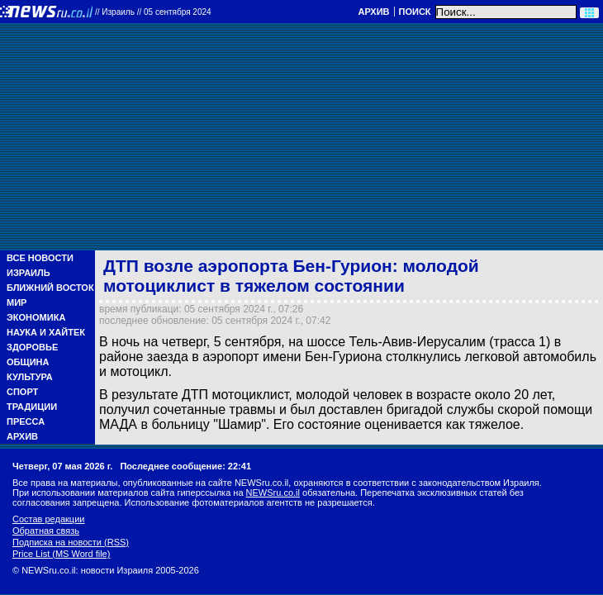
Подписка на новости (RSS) (70, 542)
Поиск (415, 12)
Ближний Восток (50, 288)
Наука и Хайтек (46, 332)
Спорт (22, 392)
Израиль (28, 273)
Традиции (32, 407)
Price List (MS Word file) (61, 554)
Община (28, 362)
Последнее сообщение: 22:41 (185, 466)
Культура (30, 377)
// (153, 12)
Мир (16, 302)
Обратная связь (45, 531)
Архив (373, 12)
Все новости (40, 258)
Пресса (26, 421)
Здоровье (32, 347)
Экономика (36, 317)
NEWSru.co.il (273, 492)
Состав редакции (48, 519)
